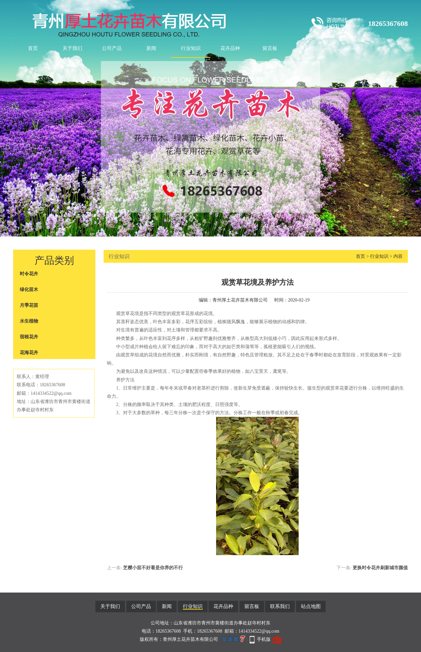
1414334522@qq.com (259, 631)
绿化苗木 (29, 289)
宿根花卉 (29, 336)
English (348, 48)
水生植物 (29, 321)
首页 (33, 48)
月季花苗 (29, 305)
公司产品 (112, 48)
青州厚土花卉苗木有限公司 (240, 300)
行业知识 (191, 48)
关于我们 (72, 48)
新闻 (151, 48)
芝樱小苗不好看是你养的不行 (153, 567)
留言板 (269, 48)
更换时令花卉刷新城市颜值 (380, 567)
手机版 (264, 639)
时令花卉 (29, 273)
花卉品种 (230, 48)
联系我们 (309, 48)
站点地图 (311, 606)
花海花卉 (29, 352)
